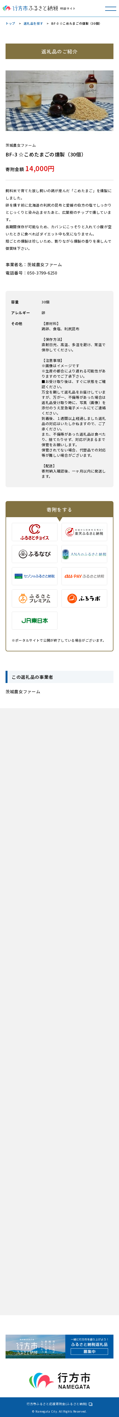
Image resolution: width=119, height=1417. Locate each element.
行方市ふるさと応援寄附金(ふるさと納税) (57, 1403)
